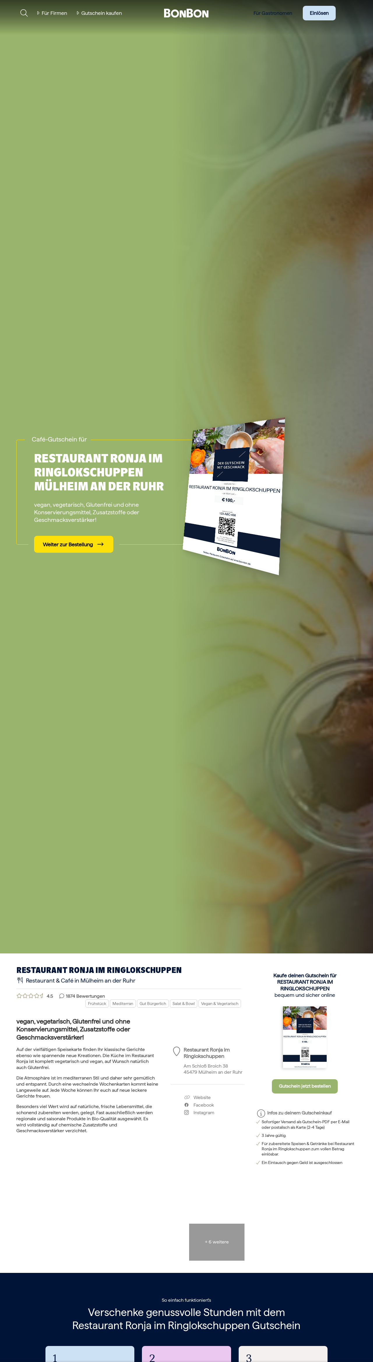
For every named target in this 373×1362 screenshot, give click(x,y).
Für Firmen (54, 13)
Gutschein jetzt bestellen (305, 1086)
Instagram (199, 1112)
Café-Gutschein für (59, 439)
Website (197, 1097)
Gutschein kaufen (101, 13)
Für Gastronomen (273, 13)
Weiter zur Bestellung (68, 544)
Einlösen (319, 13)
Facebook (199, 1105)
